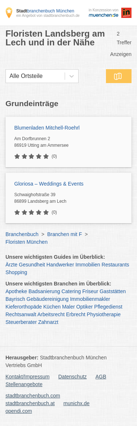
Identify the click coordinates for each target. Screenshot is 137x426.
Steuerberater (21, 322)
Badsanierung (44, 291)
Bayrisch (15, 299)
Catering (71, 291)
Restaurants (115, 265)
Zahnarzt (48, 322)
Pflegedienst (108, 307)
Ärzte (11, 265)
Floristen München (26, 242)
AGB (100, 377)
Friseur (90, 291)
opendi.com (18, 411)
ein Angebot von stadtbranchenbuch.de (47, 16)
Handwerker (60, 265)
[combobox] (9, 76)
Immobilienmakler (90, 299)
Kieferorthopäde (23, 307)
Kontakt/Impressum (27, 377)
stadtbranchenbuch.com (32, 396)
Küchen (52, 307)
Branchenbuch (21, 234)
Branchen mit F (64, 234)
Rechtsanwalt (20, 314)
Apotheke (16, 291)
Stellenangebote (23, 384)
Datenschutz (72, 377)
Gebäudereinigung (48, 299)
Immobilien (87, 265)
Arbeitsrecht (51, 314)
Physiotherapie (104, 314)
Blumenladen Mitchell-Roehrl (47, 128)
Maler (68, 307)
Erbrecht (75, 314)
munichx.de (77, 403)
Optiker (84, 307)
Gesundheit (32, 265)
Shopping (16, 272)
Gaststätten (113, 291)
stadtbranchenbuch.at (30, 403)
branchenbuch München (45, 11)
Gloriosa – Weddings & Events (49, 184)
